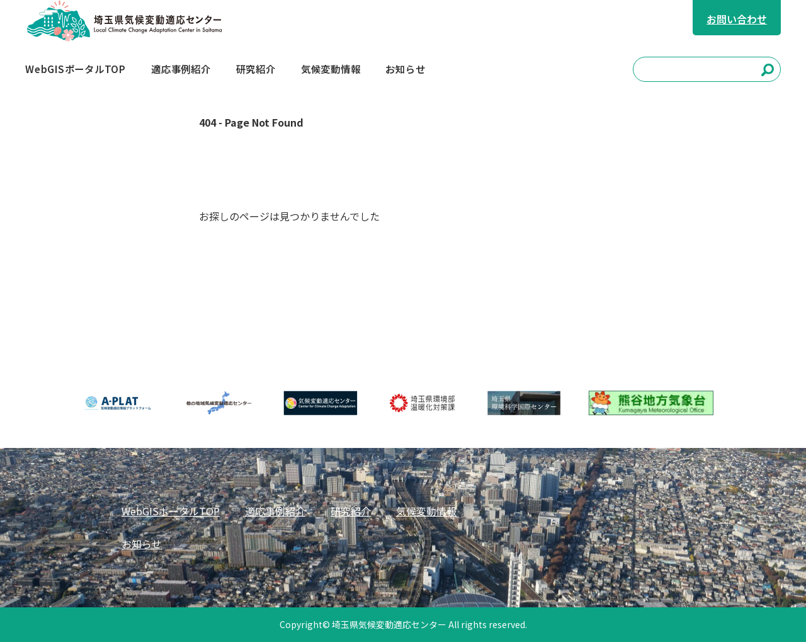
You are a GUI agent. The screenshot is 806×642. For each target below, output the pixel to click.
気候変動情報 (426, 511)
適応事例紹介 (275, 511)
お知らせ (142, 543)
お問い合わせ (737, 18)
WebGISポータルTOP (171, 511)
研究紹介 (351, 511)
